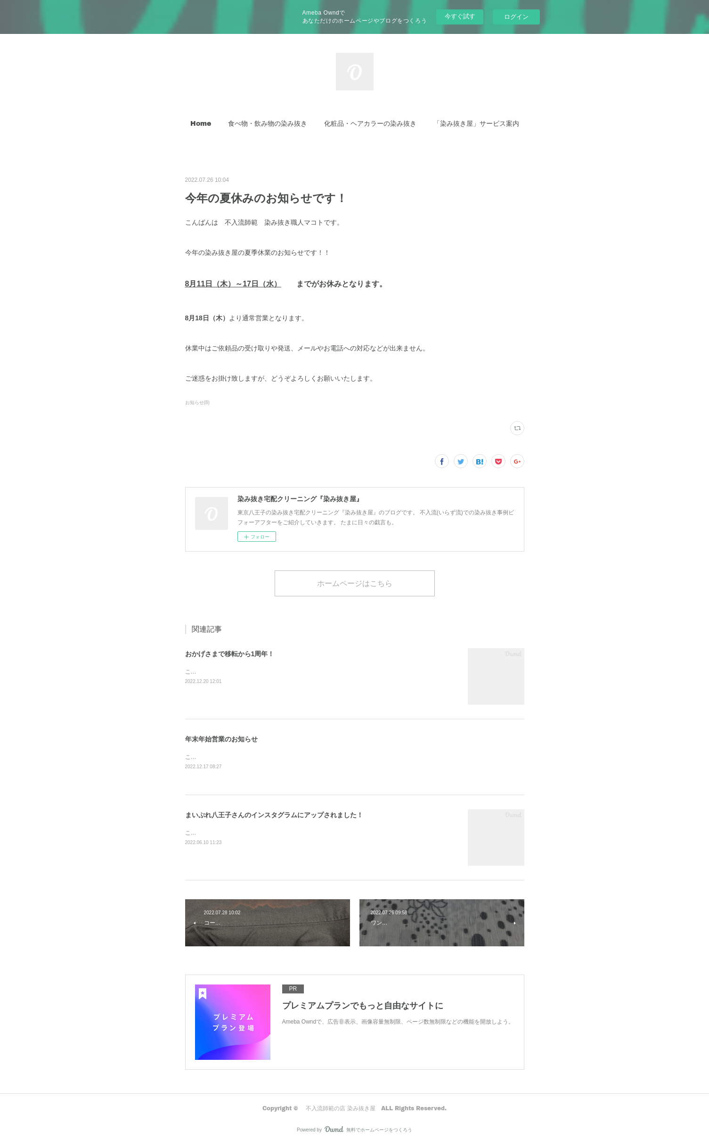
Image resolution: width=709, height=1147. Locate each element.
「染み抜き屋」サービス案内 (476, 123)
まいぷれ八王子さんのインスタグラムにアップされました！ (274, 815)
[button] (200, 123)
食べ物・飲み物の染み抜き (267, 123)
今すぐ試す (460, 16)
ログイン (516, 16)
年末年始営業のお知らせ (221, 739)
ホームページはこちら (354, 583)
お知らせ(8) (197, 402)
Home (200, 123)
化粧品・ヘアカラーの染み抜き (370, 123)
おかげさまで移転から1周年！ (230, 654)
